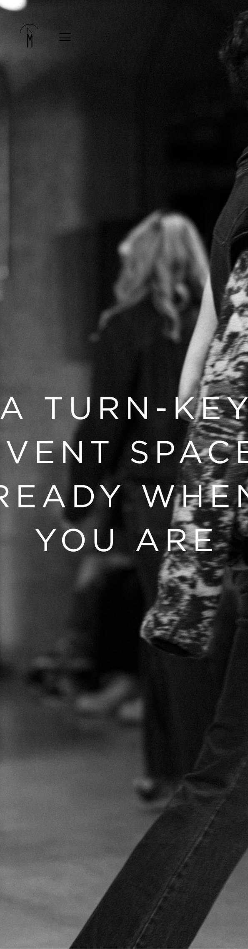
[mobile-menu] (65, 35)
